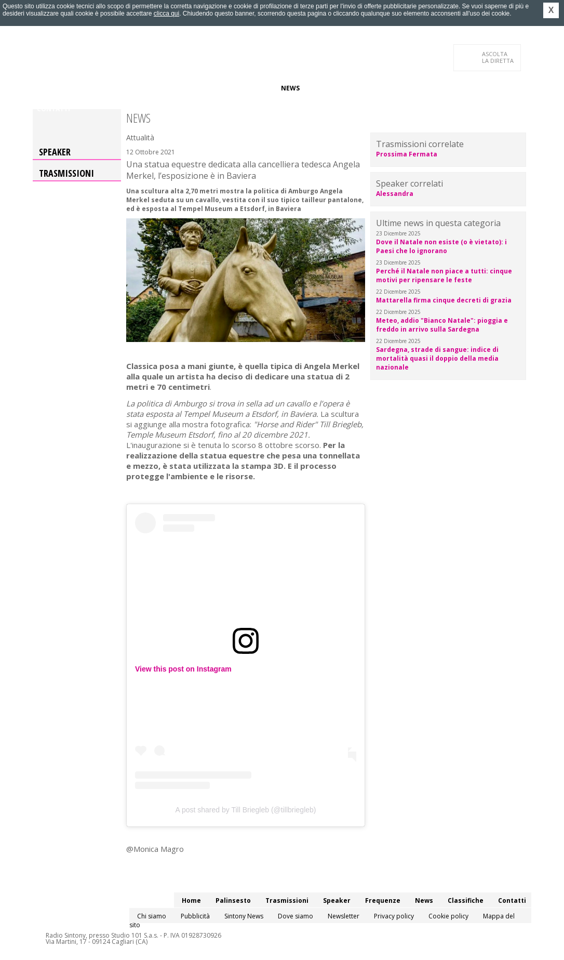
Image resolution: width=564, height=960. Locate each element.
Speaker (212, 88)
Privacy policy (394, 916)
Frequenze (254, 88)
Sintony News (243, 916)
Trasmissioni (66, 173)
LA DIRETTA (498, 57)
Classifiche (327, 88)
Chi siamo (151, 916)
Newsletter (343, 916)
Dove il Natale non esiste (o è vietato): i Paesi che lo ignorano (441, 246)
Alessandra (394, 193)
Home (46, 88)
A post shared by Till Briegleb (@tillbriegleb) (245, 810)
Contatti (53, 108)
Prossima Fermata (406, 154)
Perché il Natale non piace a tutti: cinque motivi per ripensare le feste (444, 275)
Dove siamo (295, 916)
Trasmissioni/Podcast (151, 88)
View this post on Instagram (183, 669)
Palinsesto (84, 88)
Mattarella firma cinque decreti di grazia (444, 300)
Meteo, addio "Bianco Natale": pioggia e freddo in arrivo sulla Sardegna (442, 325)
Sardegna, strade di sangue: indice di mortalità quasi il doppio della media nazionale (437, 358)
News (290, 88)
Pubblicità (195, 916)
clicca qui (166, 13)
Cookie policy (448, 916)
